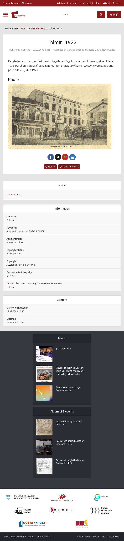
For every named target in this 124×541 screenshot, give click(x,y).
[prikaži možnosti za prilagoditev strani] (67, 3)
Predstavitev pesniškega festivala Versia (68, 389)
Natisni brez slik (69, 166)
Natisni (50, 166)
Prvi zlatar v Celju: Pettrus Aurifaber (69, 423)
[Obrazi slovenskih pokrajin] (101, 511)
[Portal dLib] (23, 511)
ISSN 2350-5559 (113, 536)
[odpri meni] (5, 14)
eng (88, 3)
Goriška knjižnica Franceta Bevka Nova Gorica (91, 49)
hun (98, 3)
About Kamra (83, 536)
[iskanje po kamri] (78, 14)
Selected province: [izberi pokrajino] (17, 3)
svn (82, 3)
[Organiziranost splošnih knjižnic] (62, 498)
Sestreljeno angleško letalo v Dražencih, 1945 (70, 443)
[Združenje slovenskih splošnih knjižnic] (61, 510)
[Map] (114, 14)
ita (93, 3)
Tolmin (10, 287)
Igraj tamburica (63, 348)
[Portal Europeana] (101, 497)
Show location (13, 194)
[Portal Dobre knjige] (32, 523)
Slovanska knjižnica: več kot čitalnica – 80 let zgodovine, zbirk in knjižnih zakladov (70, 371)
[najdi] (101, 14)
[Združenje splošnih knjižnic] (82, 524)
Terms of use (98, 536)
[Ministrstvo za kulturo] (22, 497)
